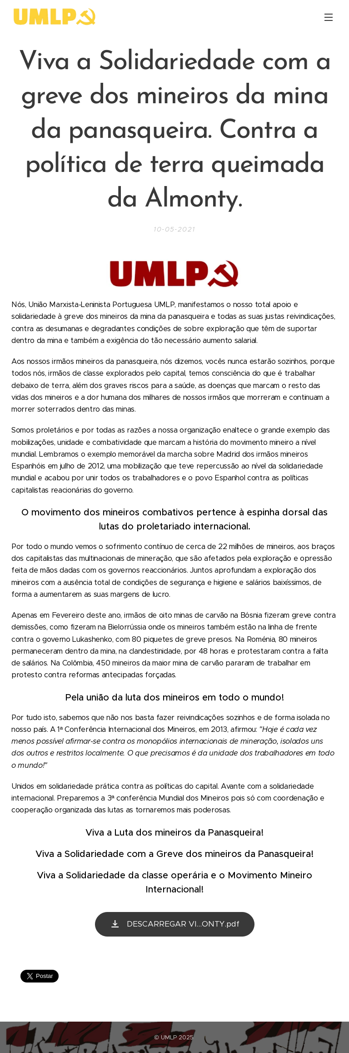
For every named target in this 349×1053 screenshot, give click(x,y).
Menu (328, 17)
